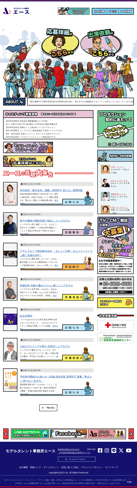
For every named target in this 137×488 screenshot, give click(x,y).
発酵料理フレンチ (118, 194)
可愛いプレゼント (118, 167)
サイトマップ (111, 467)
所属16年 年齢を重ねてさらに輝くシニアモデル (46, 285)
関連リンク (35, 467)
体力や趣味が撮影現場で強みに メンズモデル (45, 220)
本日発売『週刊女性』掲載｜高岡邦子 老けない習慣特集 (51, 190)
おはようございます (119, 180)
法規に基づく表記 (69, 467)
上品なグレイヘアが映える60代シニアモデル (45, 346)
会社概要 (23, 467)
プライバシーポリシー (92, 467)
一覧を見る (48, 408)
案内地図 (91, 449)
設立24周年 (26, 316)
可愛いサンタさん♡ (119, 207)
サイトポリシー (51, 467)
